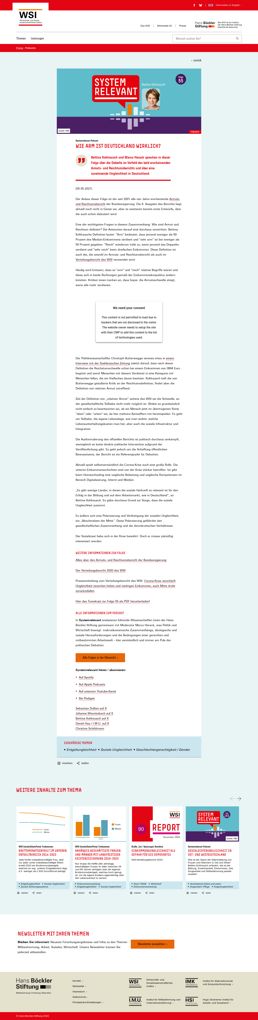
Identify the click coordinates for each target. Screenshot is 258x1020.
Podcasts (195, 132)
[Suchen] (237, 38)
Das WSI (145, 25)
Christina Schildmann (90, 728)
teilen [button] (83, 763)
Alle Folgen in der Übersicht (99, 657)
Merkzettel (78, 986)
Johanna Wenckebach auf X (94, 713)
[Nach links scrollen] (232, 798)
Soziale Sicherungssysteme (34, 886)
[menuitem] (21, 41)
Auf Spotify (86, 677)
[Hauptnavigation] (30, 38)
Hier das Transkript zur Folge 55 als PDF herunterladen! (113, 601)
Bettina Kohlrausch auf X (92, 718)
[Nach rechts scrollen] (239, 798)
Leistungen (37, 38)
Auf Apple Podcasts (92, 684)
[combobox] (202, 38)
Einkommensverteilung (88, 884)
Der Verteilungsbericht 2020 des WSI (101, 570)
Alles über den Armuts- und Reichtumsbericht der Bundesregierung (121, 560)
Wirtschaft (156, 884)
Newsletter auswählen (151, 944)
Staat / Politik (139, 884)
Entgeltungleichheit (81, 750)
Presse (182, 25)
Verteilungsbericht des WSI (94, 259)
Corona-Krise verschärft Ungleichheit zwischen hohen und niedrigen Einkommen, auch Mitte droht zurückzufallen (126, 586)
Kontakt (77, 980)
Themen (21, 38)
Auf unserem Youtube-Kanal (97, 691)
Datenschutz (79, 997)
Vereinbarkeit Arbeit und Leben (205, 884)
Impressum (79, 991)
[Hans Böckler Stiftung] (34, 993)
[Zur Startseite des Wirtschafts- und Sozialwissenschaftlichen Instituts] (30, 24)
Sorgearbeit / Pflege (199, 886)
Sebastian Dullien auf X (91, 708)
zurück (197, 60)
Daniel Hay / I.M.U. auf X (92, 723)
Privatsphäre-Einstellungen (87, 1002)
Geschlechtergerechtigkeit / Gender (163, 750)
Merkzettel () (164, 25)
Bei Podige (86, 698)
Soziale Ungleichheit (116, 750)
